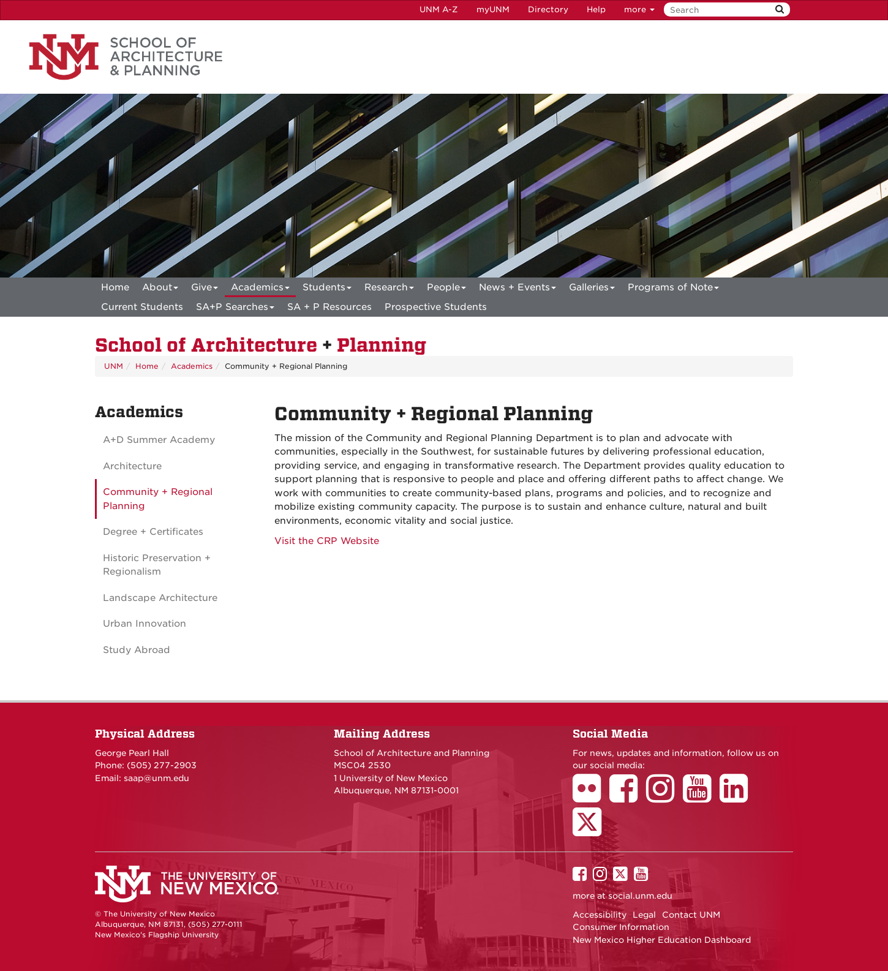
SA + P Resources (329, 306)
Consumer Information (621, 927)
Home (115, 287)
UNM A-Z (439, 9)
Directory (548, 9)
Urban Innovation (144, 623)
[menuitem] (115, 287)
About (160, 289)
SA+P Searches (235, 309)
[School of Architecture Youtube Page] (701, 797)
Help (596, 9)
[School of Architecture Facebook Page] (627, 797)
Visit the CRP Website (326, 540)
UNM (113, 366)
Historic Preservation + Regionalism (157, 565)
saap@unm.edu (156, 778)
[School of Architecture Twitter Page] (591, 830)
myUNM (493, 9)
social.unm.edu (640, 896)
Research (389, 289)
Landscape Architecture (160, 597)
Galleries (592, 289)
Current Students (142, 306)
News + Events (517, 289)
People (446, 289)
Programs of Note (673, 289)
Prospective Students (436, 306)
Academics (260, 289)
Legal (644, 915)
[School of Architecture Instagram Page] (664, 797)
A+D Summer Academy (159, 439)
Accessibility (599, 915)
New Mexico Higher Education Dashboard (662, 940)
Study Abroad (136, 650)
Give (204, 289)
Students (327, 289)
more (639, 9)
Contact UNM (691, 915)
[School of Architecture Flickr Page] (591, 797)
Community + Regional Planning (158, 499)
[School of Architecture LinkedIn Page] (738, 797)
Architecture (132, 466)
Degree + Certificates (153, 531)
